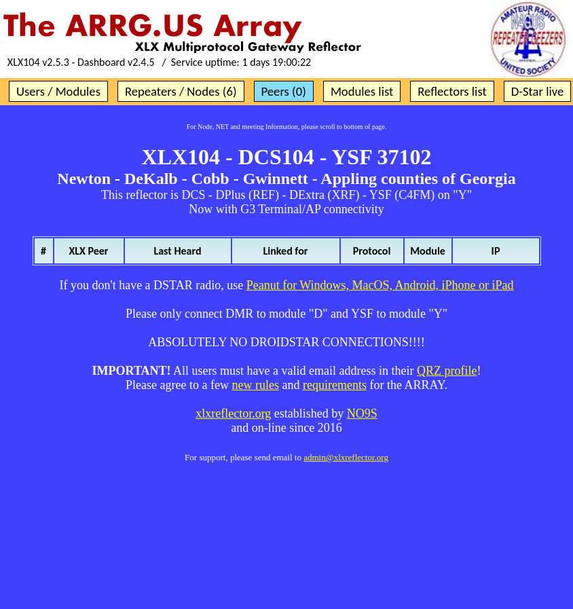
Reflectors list (452, 91)
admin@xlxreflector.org (345, 457)
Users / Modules (58, 91)
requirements (335, 385)
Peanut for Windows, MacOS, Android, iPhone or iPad (380, 285)
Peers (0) (283, 91)
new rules (255, 385)
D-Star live (537, 91)
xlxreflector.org (233, 413)
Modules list (362, 91)
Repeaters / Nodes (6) (181, 91)
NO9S (362, 413)
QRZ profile (447, 370)
